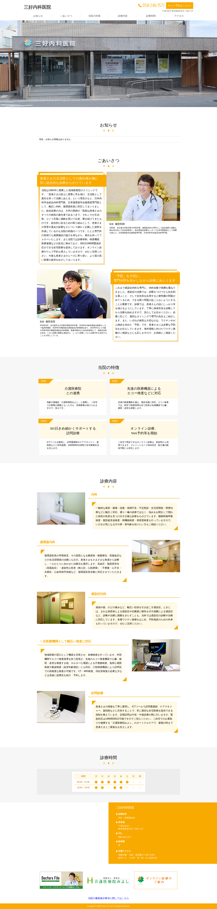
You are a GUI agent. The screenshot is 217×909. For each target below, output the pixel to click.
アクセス (179, 16)
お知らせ (38, 16)
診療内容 (122, 16)
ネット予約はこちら (180, 5)
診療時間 (151, 16)
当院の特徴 (94, 16)
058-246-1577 (151, 5)
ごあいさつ (66, 16)
